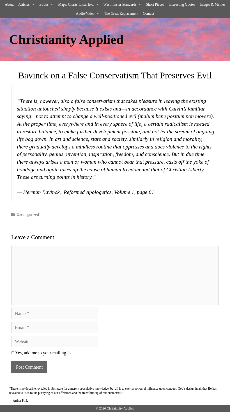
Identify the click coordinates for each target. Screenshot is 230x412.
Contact (148, 13)
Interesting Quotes (182, 4)
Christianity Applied (66, 39)
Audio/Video (89, 13)
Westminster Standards (124, 4)
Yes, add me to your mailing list (42, 352)
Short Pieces (155, 4)
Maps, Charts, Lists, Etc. (79, 4)
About (9, 4)
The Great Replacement (121, 13)
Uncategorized (27, 214)
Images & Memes (212, 4)
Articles (27, 4)
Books (47, 4)
